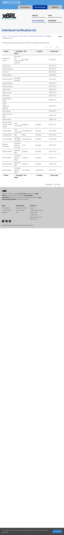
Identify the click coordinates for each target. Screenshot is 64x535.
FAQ (17, 212)
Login (60, 36)
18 (56, 47)
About (35, 15)
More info (5, 532)
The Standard (25, 7)
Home (4, 36)
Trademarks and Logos (36, 210)
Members (52, 21)
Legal (31, 208)
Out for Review (20, 210)
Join (50, 15)
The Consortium (40, 7)
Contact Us (33, 205)
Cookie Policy (34, 215)
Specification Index (21, 208)
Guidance (55, 7)
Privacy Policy (34, 212)
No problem (57, 531)
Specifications (20, 205)
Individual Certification (36, 36)
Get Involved (38, 21)
